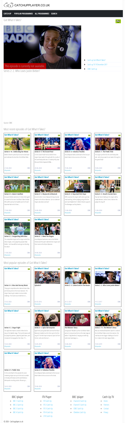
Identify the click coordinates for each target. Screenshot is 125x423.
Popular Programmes (23, 13)
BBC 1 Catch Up (18, 401)
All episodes (7, 170)
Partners (106, 404)
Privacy (106, 412)
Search (54, 13)
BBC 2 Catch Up (18, 404)
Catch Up (7, 13)
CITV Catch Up (47, 416)
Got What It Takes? (12, 20)
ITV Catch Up (47, 401)
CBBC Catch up (92, 69)
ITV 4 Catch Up (48, 412)
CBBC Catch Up (78, 408)
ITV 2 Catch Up (48, 404)
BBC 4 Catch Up (18, 412)
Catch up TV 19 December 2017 (97, 64)
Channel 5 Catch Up (79, 404)
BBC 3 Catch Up (18, 408)
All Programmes (42, 13)
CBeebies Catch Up (79, 412)
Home (106, 401)
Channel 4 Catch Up (79, 401)
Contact (106, 408)
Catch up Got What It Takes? (96, 60)
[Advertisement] (42, 91)
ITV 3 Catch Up (48, 408)
